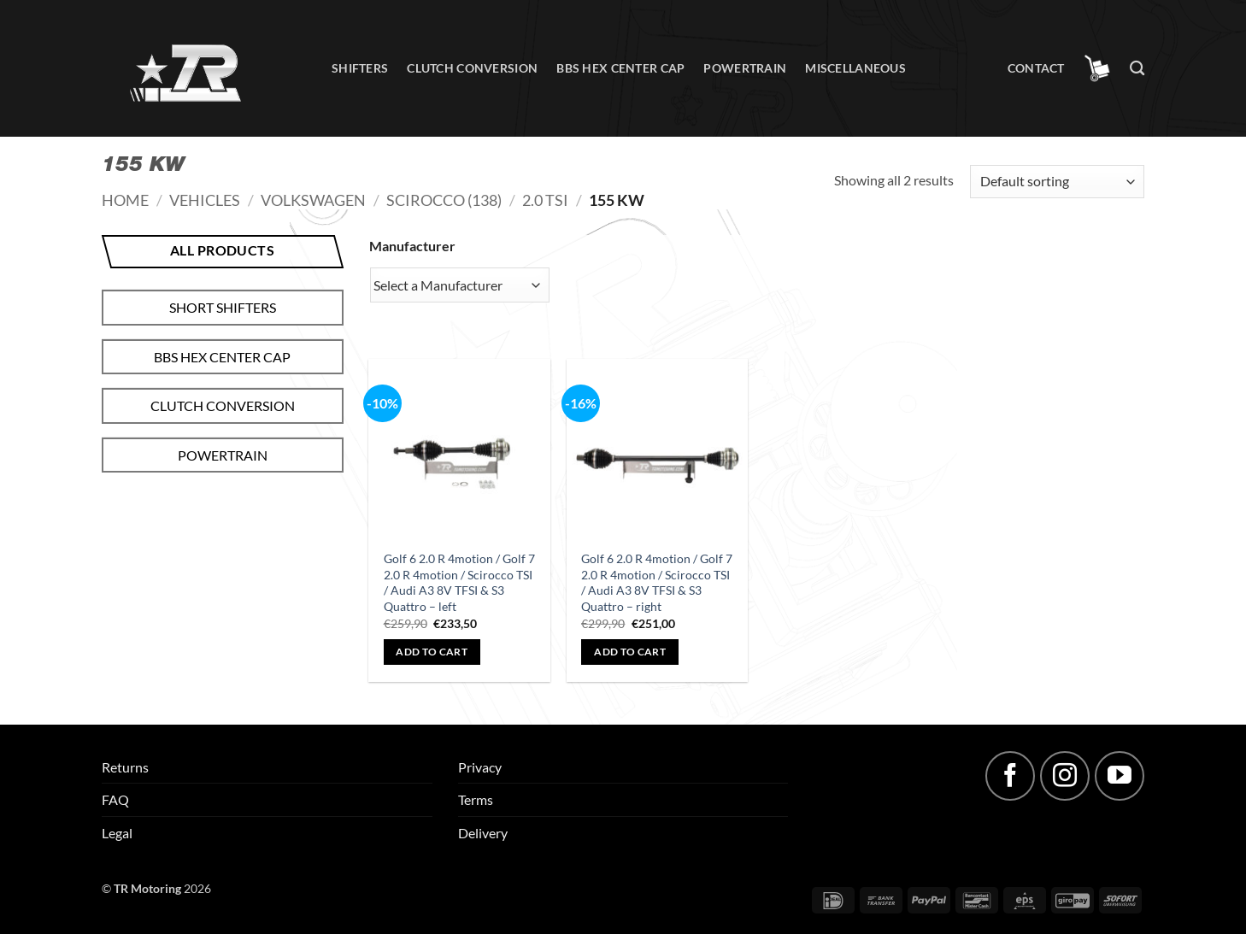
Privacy (480, 767)
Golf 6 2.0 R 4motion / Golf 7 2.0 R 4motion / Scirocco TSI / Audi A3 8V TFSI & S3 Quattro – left (459, 582)
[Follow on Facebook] (1010, 776)
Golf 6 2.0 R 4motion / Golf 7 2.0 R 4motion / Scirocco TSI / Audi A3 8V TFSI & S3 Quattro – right (656, 582)
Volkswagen (313, 200)
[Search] (1137, 68)
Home (125, 200)
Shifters (360, 68)
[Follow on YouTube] (1119, 776)
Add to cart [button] (431, 651)
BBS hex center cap (620, 68)
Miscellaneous (855, 68)
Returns (125, 767)
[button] (1097, 68)
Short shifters (222, 307)
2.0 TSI (545, 200)
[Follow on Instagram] (1065, 776)
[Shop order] (1057, 181)
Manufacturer (412, 246)
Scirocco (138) (444, 200)
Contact (1036, 68)
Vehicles (204, 200)
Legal (117, 833)
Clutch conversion (472, 68)
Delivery (483, 833)
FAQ (115, 799)
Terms (475, 799)
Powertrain (744, 68)
